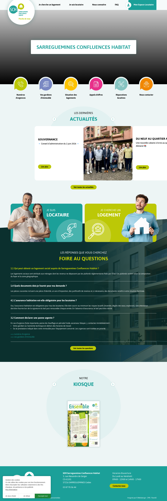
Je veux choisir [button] (10, 496)
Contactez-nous (119, 486)
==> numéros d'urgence (20, 334)
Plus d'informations (11, 489)
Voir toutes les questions (83, 348)
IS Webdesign (141, 498)
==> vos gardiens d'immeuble (23, 337)
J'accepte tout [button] (43, 496)
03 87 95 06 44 (69, 487)
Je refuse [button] (26, 496)
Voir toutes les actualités (84, 187)
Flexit (153, 498)
